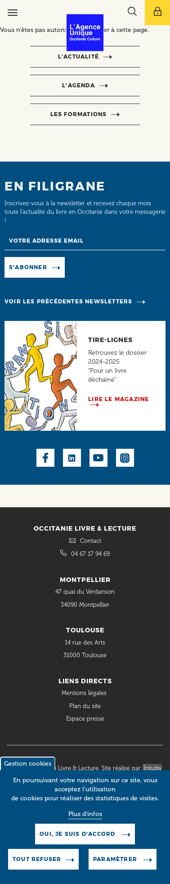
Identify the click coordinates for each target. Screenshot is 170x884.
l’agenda (78, 85)
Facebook (45, 458)
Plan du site (85, 706)
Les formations (78, 114)
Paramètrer (116, 864)
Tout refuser (37, 864)
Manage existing (96, 267)
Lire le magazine (118, 399)
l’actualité (78, 56)
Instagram (125, 458)
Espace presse (85, 718)
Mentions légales (85, 693)
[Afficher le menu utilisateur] (157, 12)
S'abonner (28, 267)
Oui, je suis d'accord (78, 839)
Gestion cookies (27, 769)
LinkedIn (72, 458)
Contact (90, 540)
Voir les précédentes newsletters (68, 301)
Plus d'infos (85, 819)
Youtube (98, 458)
